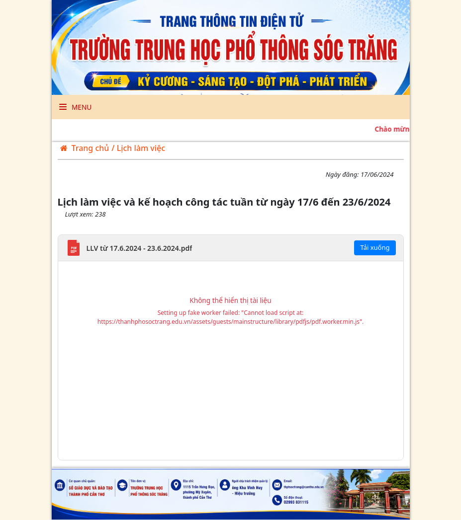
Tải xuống (374, 247)
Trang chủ (84, 148)
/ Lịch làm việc (138, 148)
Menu (75, 107)
